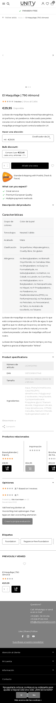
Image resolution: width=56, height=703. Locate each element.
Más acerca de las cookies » (28, 700)
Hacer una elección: (12, 132)
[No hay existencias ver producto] (30, 468)
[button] (26, 87)
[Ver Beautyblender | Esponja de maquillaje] (12, 446)
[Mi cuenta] (43, 3)
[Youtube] (33, 636)
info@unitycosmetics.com (43, 622)
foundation (10, 541)
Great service (10, 191)
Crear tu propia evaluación (17, 521)
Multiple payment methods (17, 198)
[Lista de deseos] (47, 3)
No (34, 695)
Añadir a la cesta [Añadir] (30, 165)
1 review (12, 101)
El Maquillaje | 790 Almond (10, 573)
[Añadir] (6, 468)
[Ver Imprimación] (35, 443)
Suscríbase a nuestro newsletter (28, 642)
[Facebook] (23, 636)
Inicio (21, 17)
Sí (21, 695)
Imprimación (35, 446)
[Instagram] (28, 636)
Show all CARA (30, 101)
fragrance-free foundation (36, 541)
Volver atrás (9, 17)
